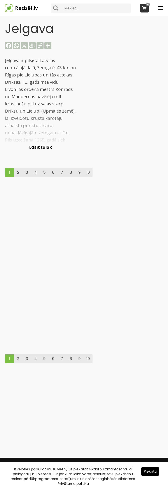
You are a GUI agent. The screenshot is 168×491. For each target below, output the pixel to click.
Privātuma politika (73, 483)
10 (88, 172)
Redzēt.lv (26, 8)
